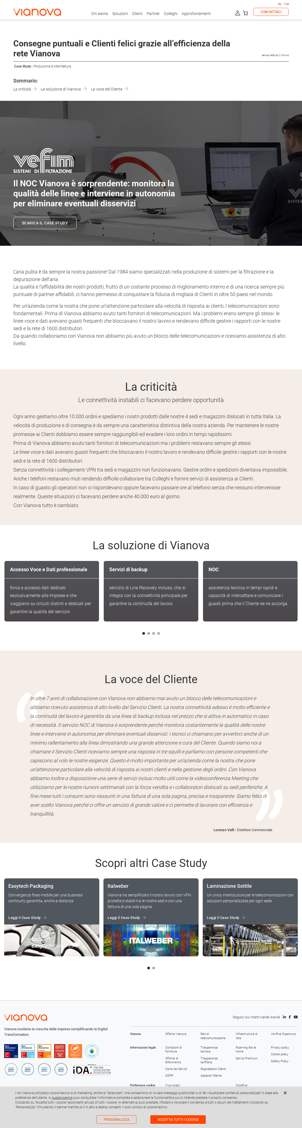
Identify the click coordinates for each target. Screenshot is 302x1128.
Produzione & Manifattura (52, 66)
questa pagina (62, 1098)
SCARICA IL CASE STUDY (45, 223)
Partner (153, 13)
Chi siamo (99, 13)
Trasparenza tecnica (209, 1049)
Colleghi (170, 13)
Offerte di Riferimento (173, 1060)
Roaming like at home (246, 1049)
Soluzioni (120, 13)
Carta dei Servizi (176, 1069)
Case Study (22, 66)
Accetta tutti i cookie (178, 1119)
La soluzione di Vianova (64, 89)
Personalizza (116, 1119)
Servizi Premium (247, 1058)
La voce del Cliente (109, 89)
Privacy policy (280, 1047)
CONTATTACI (271, 12)
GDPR (169, 1075)
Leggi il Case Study (24, 918)
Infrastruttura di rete (246, 1036)
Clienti (137, 13)
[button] (143, 633)
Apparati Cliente (211, 1075)
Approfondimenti (196, 13)
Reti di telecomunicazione (213, 1036)
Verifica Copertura (283, 1034)
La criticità (25, 89)
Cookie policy (279, 1054)
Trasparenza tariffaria (209, 1060)
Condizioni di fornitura (173, 1049)
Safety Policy (279, 1061)
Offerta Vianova (175, 1034)
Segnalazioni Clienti (213, 1069)
